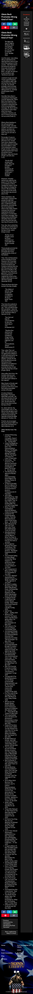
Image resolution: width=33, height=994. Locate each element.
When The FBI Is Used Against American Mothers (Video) (10, 509)
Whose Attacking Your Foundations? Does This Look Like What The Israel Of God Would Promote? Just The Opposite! (11, 772)
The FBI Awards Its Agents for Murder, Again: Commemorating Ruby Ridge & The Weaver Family (10, 476)
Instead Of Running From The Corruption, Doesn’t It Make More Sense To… (11, 438)
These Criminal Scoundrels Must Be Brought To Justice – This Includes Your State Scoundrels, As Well (11, 647)
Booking (20, 953)
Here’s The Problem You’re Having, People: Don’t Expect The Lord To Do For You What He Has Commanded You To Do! (11, 871)
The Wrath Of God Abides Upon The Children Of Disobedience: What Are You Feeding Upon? (11, 899)
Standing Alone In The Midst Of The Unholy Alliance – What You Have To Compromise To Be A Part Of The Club (11, 536)
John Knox (11, 373)
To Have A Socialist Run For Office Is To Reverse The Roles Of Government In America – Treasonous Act (11, 488)
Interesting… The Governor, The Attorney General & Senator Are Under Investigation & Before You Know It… (10, 465)
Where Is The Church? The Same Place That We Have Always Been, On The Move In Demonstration (11, 619)
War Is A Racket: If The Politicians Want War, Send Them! (11, 762)
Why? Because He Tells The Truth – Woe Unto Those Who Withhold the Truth (10, 527)
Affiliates (4, 959)
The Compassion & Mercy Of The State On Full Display (11, 570)
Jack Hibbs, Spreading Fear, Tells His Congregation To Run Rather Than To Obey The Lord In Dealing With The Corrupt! (11, 500)
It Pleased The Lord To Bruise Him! (11, 905)
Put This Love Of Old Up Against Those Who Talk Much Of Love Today (11, 695)
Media (19, 959)
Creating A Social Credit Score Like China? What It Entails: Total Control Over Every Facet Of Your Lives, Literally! (11, 603)
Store (3, 950)
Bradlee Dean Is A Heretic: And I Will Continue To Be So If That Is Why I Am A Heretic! (11, 742)
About (19, 956)
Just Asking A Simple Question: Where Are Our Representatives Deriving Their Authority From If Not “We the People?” (11, 635)
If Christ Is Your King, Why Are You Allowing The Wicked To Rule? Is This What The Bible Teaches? (11, 823)
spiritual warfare (6, 151)
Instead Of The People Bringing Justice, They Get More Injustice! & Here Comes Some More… (11, 518)
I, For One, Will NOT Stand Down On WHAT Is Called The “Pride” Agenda (11, 578)
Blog (2, 956)
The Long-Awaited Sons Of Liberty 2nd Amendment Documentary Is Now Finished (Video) (11, 718)
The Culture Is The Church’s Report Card (10, 627)
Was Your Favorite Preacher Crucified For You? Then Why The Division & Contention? (11, 670)
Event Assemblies (7, 953)
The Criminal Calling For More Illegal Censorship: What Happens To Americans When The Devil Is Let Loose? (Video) (11, 561)
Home (3, 945)
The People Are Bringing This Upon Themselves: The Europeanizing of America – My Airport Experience (11, 548)
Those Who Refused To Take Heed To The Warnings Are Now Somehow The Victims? (11, 812)
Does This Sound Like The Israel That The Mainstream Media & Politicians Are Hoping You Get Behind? (11, 882)
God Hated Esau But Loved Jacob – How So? (11, 891)
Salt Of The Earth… (8, 612)
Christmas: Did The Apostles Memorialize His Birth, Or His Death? (11, 858)
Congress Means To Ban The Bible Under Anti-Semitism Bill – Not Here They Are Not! (11, 849)
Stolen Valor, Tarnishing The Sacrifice (9, 804)
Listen (19, 950)
